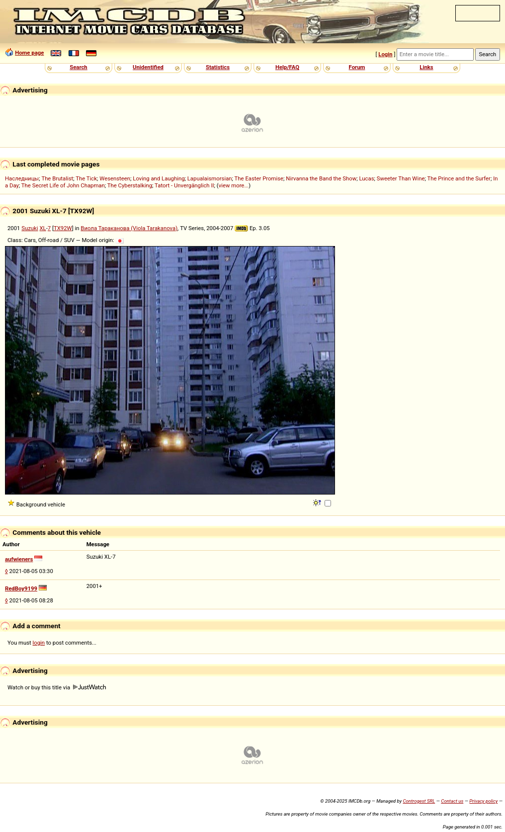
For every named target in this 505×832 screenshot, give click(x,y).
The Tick (86, 178)
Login (385, 54)
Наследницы (22, 178)
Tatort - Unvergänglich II (184, 185)
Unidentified (148, 67)
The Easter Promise (259, 178)
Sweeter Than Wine (401, 178)
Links (426, 67)
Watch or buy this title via (56, 687)
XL (42, 228)
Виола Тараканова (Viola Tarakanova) (129, 228)
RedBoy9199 (21, 588)
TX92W (63, 228)
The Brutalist (57, 178)
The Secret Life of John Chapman (63, 185)
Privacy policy (483, 801)
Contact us (452, 801)
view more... (234, 185)
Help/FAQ (287, 67)
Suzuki (29, 228)
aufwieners (19, 559)
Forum (357, 67)
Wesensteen (114, 178)
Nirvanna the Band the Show (321, 178)
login (39, 642)
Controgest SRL (419, 801)
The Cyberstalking (129, 185)
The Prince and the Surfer (458, 178)
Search (78, 67)
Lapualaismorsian (209, 178)
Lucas (366, 178)
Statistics (218, 67)
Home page (29, 52)
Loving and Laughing (158, 178)
